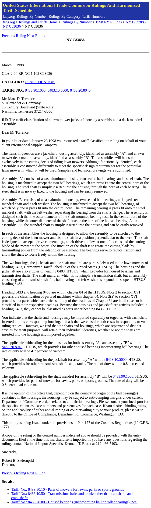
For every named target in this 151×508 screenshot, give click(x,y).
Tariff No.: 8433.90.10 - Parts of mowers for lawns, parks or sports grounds (67, 489)
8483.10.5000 (58, 90)
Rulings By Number (32, 16)
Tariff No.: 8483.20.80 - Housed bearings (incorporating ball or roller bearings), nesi (74, 502)
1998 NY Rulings (109, 22)
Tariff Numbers (93, 16)
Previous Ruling (14, 36)
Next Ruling (36, 36)
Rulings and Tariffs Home (38, 22)
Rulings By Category (64, 16)
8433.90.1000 (35, 90)
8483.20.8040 (80, 90)
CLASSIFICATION (40, 82)
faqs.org (9, 16)
